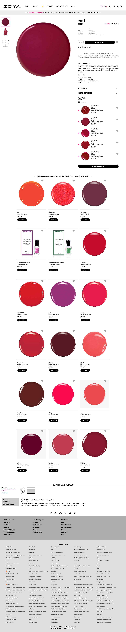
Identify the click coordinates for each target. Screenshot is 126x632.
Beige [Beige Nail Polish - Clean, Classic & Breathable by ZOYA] (75, 581)
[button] (12, 6)
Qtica (62, 529)
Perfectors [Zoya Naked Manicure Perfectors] (8, 614)
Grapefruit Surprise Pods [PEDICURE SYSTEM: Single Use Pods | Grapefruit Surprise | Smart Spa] (103, 573)
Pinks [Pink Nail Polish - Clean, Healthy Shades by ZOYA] (98, 557)
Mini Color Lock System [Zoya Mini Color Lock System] (57, 568)
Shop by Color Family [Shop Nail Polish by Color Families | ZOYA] (34, 565)
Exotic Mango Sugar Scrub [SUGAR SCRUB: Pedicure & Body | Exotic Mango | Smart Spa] (35, 595)
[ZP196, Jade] (97, 110)
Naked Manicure (66, 524)
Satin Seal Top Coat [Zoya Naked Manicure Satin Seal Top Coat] (11, 619)
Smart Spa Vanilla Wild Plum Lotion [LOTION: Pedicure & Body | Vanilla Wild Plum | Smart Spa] (15, 611)
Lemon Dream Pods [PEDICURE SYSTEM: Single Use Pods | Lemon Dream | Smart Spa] (34, 573)
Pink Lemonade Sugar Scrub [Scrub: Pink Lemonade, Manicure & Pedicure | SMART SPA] (81, 557)
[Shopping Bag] (121, 6)
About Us (35, 522)
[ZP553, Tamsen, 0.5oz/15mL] (31, 297)
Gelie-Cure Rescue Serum (103, 576)
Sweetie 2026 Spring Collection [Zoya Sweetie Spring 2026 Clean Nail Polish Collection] (105, 552)
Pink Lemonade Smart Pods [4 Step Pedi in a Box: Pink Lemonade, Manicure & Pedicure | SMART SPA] (58, 555)
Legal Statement (37, 524)
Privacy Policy (8, 534)
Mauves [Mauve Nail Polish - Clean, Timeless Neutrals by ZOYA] (53, 581)
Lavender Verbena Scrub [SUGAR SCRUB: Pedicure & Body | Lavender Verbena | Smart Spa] (80, 598)
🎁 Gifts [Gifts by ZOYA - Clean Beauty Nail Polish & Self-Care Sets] (8, 571)
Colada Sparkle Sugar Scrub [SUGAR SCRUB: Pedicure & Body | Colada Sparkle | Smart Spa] (104, 590)
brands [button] (35, 6)
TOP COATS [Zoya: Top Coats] (9, 546)
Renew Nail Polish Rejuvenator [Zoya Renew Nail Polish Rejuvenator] (82, 565)
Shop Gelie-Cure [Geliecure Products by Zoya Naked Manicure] (10, 579)
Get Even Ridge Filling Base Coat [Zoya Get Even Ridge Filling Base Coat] (59, 565)
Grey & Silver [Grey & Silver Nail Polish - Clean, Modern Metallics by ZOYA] (100, 579)
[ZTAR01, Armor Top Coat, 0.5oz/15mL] (31, 247)
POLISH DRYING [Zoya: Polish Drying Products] (55, 546)
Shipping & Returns (9, 529)
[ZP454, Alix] (97, 156)
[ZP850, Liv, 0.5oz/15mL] (63, 297)
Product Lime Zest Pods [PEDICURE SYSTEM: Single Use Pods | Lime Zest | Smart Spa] (57, 576)
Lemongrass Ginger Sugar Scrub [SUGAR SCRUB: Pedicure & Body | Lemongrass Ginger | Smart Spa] (14, 592)
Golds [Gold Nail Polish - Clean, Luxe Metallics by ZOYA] (98, 568)
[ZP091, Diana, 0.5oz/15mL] (94, 447)
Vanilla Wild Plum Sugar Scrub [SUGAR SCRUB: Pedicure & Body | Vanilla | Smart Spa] (59, 592)
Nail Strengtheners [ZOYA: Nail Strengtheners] (101, 546)
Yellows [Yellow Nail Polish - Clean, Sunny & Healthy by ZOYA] (76, 568)
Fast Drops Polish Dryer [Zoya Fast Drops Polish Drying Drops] (103, 560)
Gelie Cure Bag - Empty (57, 614)
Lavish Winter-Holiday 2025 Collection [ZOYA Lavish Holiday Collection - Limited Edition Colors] (15, 555)
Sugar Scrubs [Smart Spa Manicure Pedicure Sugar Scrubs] (32, 592)
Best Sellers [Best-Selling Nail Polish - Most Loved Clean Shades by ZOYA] (9, 565)
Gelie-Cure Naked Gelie (12, 598)
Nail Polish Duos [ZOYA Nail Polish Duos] (101, 549)
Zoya (62, 522)
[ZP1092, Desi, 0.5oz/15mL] (94, 397)
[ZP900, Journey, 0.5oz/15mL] (63, 197)
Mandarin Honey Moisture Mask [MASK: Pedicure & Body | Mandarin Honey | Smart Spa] (105, 603)
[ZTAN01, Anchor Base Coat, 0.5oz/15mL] (63, 247)
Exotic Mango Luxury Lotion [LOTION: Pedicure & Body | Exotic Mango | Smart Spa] (58, 608)
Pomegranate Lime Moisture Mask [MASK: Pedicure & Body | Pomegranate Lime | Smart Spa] (15, 606)
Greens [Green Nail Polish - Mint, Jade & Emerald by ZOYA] (98, 565)
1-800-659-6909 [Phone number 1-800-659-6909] (37, 532)
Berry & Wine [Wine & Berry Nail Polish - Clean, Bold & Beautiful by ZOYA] (32, 581)
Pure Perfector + (101, 606)
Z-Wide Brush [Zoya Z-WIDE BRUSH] (9, 622)
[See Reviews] (112, 23)
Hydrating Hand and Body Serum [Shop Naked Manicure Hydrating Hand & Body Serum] (60, 598)
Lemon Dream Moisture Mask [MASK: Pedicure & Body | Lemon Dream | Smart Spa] (59, 606)
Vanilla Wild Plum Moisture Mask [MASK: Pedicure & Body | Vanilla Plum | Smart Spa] (60, 603)
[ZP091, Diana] (97, 122)
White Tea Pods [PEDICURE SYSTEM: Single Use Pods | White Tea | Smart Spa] (10, 576)
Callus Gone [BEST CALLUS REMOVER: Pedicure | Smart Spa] (54, 622)
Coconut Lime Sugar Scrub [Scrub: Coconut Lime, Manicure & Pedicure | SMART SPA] (103, 555)
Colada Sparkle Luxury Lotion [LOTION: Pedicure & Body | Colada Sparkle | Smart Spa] (81, 611)
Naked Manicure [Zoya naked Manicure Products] (33, 622)
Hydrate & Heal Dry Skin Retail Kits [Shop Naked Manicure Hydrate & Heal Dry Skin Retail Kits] (83, 576)
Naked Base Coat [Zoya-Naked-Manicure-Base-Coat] (78, 614)
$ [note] (93, 112)
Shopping (35, 529)
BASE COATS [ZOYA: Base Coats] (32, 546)
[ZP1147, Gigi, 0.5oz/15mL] (63, 397)
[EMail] (89, 47)
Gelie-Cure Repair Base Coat (104, 584)
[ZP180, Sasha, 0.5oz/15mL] (31, 397)
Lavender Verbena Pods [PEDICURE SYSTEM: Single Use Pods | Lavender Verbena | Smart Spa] (35, 579)
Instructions (97, 93)
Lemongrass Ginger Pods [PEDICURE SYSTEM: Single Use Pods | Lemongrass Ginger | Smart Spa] (103, 571)
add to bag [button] (95, 42)
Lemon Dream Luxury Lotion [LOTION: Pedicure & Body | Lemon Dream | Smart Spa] (58, 611)
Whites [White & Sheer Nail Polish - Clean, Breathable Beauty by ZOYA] (8, 581)
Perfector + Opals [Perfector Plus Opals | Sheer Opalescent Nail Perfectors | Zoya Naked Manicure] (78, 606)
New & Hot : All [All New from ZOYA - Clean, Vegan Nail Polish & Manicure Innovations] (32, 552)
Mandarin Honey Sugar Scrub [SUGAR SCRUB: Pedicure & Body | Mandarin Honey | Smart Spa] (81, 592)
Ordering (6, 527)
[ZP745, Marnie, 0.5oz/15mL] (94, 197)
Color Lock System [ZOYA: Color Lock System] (11, 549)
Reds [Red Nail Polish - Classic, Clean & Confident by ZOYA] (7, 560)
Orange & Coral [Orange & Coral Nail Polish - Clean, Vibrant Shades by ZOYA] (101, 581)
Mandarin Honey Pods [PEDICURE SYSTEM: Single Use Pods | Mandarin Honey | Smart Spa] (80, 573)
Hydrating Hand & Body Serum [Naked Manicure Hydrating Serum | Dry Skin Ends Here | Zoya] (105, 600)
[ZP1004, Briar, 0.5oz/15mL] (63, 447)
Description (84, 63)
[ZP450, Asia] (97, 133)
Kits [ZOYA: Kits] (52, 549)
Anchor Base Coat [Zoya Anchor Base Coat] (33, 560)
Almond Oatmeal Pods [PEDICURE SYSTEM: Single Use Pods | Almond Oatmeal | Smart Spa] (80, 571)
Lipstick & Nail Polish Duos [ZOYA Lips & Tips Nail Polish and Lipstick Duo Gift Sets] (13, 552)
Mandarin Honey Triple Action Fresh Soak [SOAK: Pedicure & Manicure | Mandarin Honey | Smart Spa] (106, 587)
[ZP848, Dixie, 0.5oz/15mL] (94, 297)
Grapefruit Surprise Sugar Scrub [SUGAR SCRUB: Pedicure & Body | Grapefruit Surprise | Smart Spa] (59, 595)
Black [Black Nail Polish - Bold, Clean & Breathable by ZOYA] (30, 568)
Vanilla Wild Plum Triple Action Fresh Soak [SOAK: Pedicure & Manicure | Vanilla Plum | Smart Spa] (15, 587)
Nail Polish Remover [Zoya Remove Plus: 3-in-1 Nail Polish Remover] (11, 617)
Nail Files (99, 614)
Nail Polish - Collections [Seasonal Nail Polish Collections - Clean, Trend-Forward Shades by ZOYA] (12, 563)
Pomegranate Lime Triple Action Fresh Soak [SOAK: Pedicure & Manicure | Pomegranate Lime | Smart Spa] (83, 587)
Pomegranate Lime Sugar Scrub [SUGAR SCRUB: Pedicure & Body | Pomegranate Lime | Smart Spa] (105, 592)
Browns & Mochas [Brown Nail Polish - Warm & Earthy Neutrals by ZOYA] (10, 568)
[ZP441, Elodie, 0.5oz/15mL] (94, 347)
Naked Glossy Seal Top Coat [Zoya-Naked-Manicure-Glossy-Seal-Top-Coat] (104, 617)
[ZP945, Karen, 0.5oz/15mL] (94, 247)
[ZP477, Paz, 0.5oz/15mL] (31, 197)
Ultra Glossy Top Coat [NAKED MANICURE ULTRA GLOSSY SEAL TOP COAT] (34, 617)
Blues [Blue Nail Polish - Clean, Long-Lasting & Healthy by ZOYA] (98, 563)
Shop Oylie (54, 584)
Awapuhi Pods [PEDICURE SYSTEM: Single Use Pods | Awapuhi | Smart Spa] (77, 579)
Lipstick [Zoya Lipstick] (53, 557)
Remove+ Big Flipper (36, 12)
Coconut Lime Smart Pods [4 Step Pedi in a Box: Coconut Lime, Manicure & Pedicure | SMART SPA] (13, 557)
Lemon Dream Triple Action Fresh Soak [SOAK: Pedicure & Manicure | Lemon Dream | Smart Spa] (38, 590)
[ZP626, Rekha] (97, 145)
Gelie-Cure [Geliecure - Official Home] (77, 622)
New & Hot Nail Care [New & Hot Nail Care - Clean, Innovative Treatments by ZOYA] (79, 552)
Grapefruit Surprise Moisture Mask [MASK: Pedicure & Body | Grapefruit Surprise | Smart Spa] (38, 606)
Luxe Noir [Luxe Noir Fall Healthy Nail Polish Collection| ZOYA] (53, 571)
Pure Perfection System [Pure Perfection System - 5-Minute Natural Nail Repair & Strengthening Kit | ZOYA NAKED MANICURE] (12, 608)
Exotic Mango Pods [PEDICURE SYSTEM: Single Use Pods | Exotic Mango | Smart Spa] (56, 573)
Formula (97, 89)
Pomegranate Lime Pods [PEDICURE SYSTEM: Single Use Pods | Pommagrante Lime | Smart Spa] (35, 576)
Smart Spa (64, 532)
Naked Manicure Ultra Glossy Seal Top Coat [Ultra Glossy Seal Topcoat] (83, 600)
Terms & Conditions (9, 532)
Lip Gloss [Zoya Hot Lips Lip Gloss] (76, 560)
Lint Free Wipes (78, 617)
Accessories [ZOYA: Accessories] (32, 549)
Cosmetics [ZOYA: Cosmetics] (77, 619)
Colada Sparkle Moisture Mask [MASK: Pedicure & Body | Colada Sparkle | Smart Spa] (37, 603)
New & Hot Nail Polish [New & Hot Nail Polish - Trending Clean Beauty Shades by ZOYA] (57, 552)
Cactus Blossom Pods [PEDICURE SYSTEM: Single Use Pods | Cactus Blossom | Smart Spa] (57, 579)
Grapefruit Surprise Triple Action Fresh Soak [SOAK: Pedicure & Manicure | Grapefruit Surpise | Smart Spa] (15, 590)
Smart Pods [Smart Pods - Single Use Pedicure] (54, 619)
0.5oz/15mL (86, 30)
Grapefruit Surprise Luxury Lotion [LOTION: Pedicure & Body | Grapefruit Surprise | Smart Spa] (37, 611)
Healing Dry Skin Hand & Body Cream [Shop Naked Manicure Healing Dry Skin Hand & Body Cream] (83, 584)
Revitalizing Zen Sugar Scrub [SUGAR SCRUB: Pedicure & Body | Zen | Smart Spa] (36, 600)
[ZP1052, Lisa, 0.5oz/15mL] (31, 447)
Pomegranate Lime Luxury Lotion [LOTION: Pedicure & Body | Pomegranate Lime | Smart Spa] (105, 608)
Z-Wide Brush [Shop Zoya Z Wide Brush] (32, 584)
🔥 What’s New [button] (47, 6)
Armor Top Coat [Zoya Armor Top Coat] (55, 563)
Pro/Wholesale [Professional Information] (61, 6)
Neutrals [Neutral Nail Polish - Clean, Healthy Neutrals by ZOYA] (31, 557)
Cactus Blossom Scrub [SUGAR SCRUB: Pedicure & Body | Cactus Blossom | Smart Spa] (103, 598)
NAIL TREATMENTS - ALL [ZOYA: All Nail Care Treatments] (57, 590)
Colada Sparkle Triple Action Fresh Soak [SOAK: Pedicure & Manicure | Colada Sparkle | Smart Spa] (83, 590)
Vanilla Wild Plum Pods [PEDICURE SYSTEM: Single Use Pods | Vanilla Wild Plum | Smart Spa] (12, 573)
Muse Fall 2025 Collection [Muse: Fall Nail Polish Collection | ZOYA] (35, 555)
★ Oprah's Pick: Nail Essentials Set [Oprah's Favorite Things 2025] (60, 600)
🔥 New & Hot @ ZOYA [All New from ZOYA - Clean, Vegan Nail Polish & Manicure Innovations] (11, 584)
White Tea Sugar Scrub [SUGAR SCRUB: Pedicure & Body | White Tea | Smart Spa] (102, 595)
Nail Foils (31, 619)
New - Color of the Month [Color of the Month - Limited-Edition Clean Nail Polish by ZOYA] (80, 555)
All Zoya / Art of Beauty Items (104, 622)
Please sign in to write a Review (8, 490)
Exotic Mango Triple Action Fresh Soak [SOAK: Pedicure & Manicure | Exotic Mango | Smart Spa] (38, 587)
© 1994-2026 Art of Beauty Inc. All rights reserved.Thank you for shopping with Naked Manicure (63, 627)
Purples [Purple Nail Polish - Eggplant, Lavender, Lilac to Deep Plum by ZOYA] (76, 563)
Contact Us (7, 522)
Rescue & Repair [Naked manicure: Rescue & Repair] (78, 546)
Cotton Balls (100, 611)
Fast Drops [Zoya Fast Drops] (31, 563)
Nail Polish (81, 74)
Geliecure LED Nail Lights (35, 614)
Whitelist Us (36, 527)
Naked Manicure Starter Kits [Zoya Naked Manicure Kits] (104, 619)
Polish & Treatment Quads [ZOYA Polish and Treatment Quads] (81, 549)
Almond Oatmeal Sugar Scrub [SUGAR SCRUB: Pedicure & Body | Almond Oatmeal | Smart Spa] (36, 598)
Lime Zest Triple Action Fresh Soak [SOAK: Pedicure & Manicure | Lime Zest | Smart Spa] (60, 587)
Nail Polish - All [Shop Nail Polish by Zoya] (55, 560)
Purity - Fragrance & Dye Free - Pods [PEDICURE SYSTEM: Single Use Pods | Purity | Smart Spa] (38, 571)
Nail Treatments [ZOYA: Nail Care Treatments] (55, 617)
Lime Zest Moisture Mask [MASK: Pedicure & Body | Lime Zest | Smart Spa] (80, 603)
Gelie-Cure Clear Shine (12, 603)
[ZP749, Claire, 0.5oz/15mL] (63, 347)
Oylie (62, 534)
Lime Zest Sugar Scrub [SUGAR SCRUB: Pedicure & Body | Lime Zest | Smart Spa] (11, 595)
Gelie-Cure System (66, 527)
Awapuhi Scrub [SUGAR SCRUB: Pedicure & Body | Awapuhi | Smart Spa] (10, 600)
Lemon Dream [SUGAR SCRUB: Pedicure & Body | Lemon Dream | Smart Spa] (77, 595)
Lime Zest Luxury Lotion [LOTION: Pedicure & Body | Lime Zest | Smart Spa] (80, 608)
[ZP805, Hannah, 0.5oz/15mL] (31, 347)
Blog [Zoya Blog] (73, 6)
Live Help (6, 524)
